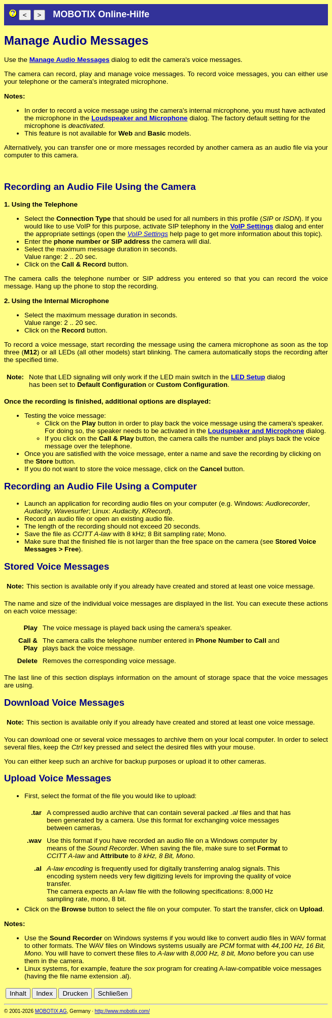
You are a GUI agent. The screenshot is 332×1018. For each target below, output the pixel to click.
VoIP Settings (252, 226)
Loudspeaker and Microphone (139, 118)
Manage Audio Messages (69, 59)
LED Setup (248, 377)
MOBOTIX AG (51, 1011)
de (311, 993)
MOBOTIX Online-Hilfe (101, 14)
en (322, 993)
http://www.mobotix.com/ (122, 1011)
